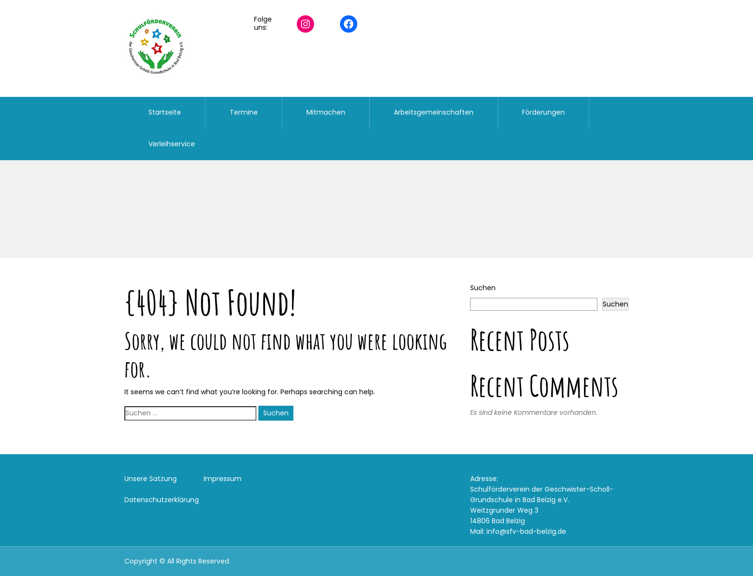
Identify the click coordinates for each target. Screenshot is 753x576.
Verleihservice (171, 144)
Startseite (164, 112)
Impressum (223, 478)
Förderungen (543, 112)
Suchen (483, 288)
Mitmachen (325, 112)
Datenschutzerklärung (161, 500)
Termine (244, 112)
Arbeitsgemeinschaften (434, 112)
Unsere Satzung (150, 478)
